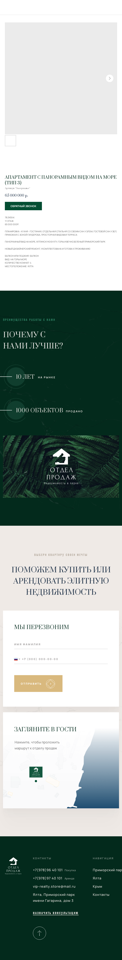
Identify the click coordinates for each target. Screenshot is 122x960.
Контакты (101, 894)
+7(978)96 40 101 (48, 870)
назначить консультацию (56, 913)
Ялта (97, 878)
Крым (97, 886)
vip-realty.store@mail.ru (54, 886)
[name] (61, 644)
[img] (39, 933)
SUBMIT (38, 683)
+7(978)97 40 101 (47, 878)
